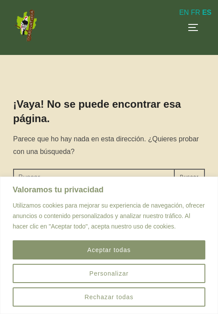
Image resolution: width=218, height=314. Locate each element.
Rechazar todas (108, 297)
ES (206, 12)
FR (195, 12)
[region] (109, 245)
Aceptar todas (109, 249)
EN (184, 12)
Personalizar (109, 273)
